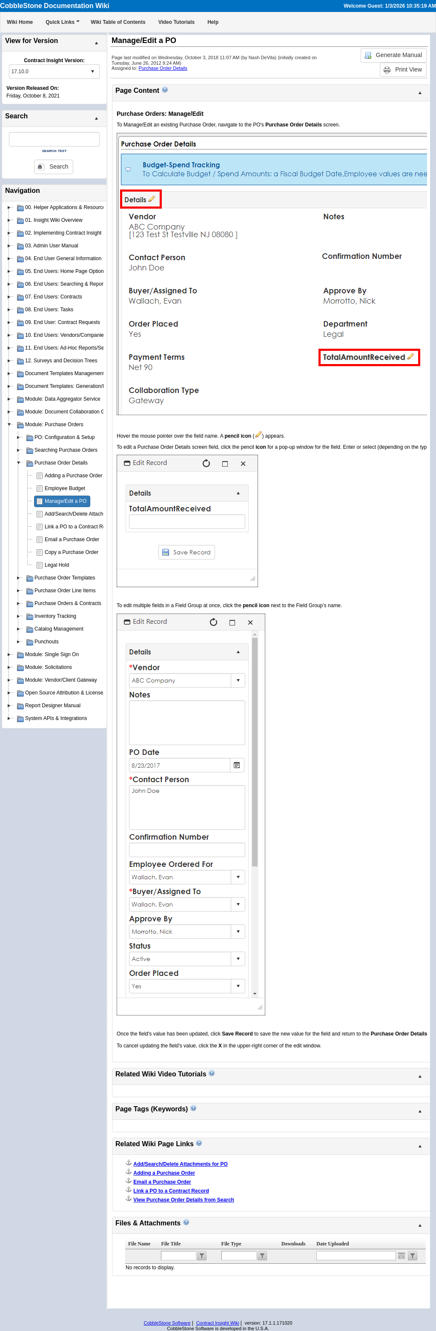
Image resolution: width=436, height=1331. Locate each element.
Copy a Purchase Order (71, 552)
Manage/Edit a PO (65, 501)
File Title (171, 1244)
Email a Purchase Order (72, 539)
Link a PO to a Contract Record (80, 527)
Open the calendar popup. (401, 1255)
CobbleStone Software (166, 1322)
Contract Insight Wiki (217, 1322)
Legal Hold (57, 565)
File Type (231, 1244)
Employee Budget (65, 488)
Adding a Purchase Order (73, 476)
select (92, 71)
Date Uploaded (332, 1244)
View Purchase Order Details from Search (183, 1200)
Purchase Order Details (163, 68)
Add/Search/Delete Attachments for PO (89, 514)
